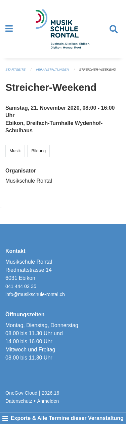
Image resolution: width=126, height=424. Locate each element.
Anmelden (48, 401)
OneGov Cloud (21, 393)
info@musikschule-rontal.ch (35, 294)
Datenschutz (18, 401)
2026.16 (50, 393)
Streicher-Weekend (97, 69)
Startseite (15, 69)
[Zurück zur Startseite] (63, 29)
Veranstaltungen (52, 69)
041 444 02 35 (20, 286)
